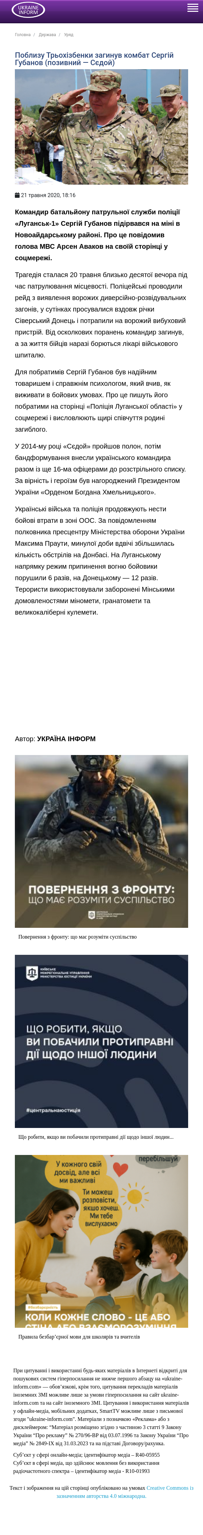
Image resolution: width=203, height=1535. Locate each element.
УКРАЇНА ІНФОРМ (66, 739)
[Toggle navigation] (192, 8)
